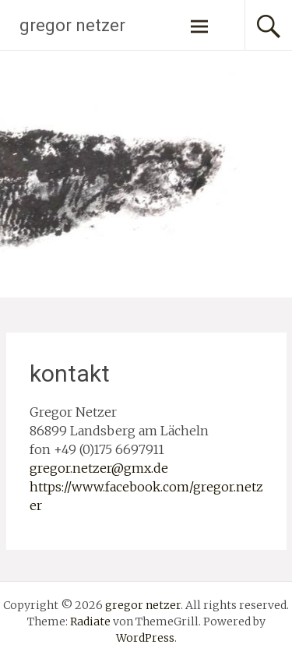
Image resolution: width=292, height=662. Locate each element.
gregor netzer (72, 25)
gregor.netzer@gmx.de (99, 468)
